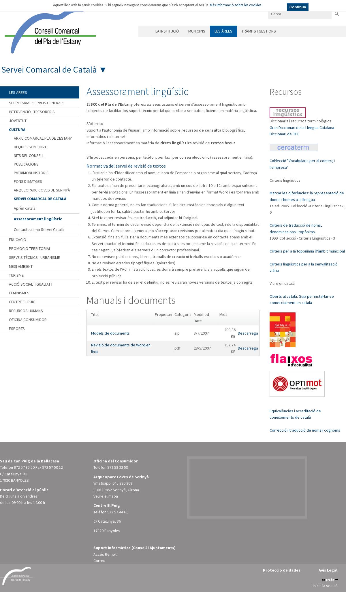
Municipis (196, 31)
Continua (297, 7)
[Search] (300, 14)
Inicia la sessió (325, 585)
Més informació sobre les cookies (235, 5)
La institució (167, 31)
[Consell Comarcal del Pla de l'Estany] (48, 30)
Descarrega (248, 333)
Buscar (337, 14)
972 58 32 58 (117, 467)
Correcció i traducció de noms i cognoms (305, 430)
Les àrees (223, 31)
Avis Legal (328, 570)
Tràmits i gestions (259, 31)
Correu (99, 560)
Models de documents (110, 333)
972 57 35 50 (24, 467)
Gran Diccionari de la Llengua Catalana (302, 127)
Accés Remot (104, 554)
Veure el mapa (105, 496)
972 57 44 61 (117, 512)
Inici (144, 31)
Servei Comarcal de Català (49, 69)
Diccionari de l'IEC (285, 133)
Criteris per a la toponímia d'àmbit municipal (307, 251)
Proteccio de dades (281, 570)
